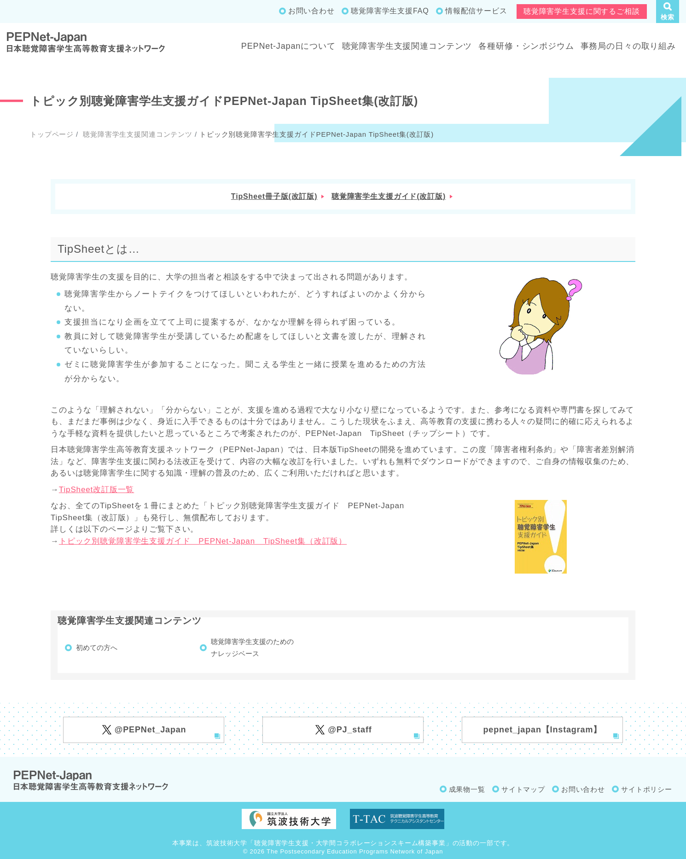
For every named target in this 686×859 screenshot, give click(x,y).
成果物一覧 (467, 789)
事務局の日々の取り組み (628, 46)
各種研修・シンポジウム (526, 46)
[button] (667, 11)
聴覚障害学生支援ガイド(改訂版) (388, 196)
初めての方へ (96, 647)
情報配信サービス (476, 11)
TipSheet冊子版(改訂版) (274, 196)
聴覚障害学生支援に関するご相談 (581, 11)
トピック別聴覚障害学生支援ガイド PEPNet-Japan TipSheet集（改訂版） (203, 541)
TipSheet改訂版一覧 (96, 489)
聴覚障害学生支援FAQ (390, 11)
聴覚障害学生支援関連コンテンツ (407, 46)
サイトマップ (523, 789)
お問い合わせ (311, 11)
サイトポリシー (646, 789)
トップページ (52, 134)
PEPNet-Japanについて (288, 46)
